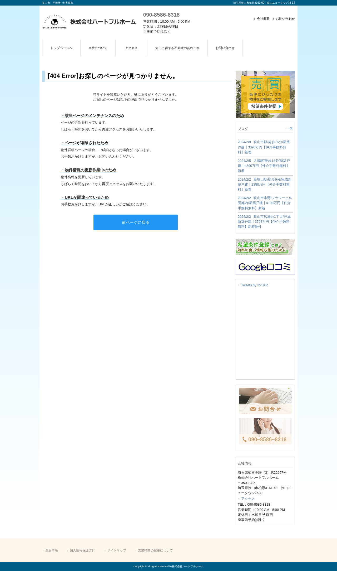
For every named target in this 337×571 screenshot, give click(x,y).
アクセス (248, 499)
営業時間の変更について (155, 550)
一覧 (290, 128)
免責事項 (51, 550)
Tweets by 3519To (254, 285)
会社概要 (263, 18)
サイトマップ (116, 550)
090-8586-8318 (161, 15)
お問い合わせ (285, 18)
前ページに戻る (136, 222)
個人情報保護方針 (82, 550)
